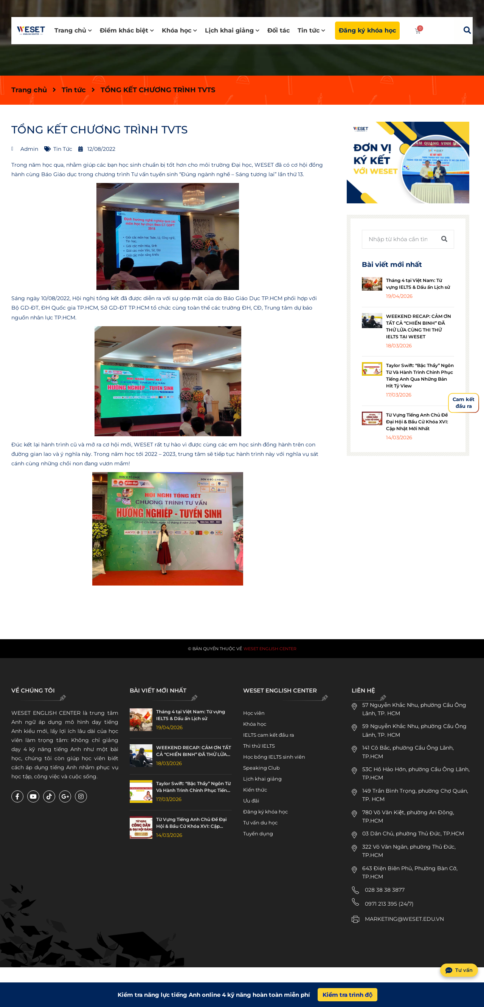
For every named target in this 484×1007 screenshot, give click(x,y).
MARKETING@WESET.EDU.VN (404, 919)
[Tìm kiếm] (444, 239)
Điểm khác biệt (127, 30)
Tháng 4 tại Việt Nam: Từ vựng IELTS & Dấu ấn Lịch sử (190, 715)
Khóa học (179, 30)
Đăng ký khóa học (367, 30)
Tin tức (311, 30)
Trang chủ (73, 30)
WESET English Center (270, 648)
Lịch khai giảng (232, 30)
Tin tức (74, 90)
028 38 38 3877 (385, 889)
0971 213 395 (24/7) (389, 903)
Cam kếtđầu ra (464, 402)
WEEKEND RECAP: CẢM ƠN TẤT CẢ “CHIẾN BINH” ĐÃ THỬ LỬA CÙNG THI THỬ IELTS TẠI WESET (194, 751)
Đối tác (278, 30)
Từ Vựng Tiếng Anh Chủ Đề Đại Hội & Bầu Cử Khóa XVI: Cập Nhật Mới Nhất (417, 421)
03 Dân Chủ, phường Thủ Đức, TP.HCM (413, 833)
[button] (467, 30)
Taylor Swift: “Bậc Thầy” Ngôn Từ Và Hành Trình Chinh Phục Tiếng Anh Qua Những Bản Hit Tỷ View (193, 787)
